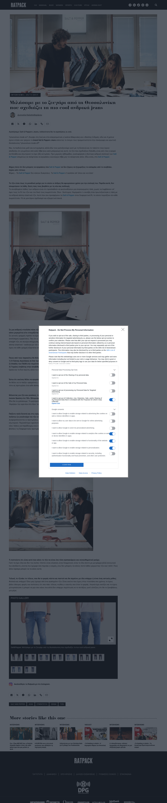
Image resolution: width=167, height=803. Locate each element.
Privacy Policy (97, 473)
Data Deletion (70, 473)
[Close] (123, 330)
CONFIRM (66, 465)
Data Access (83, 473)
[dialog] (83, 401)
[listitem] (83, 370)
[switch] (112, 375)
